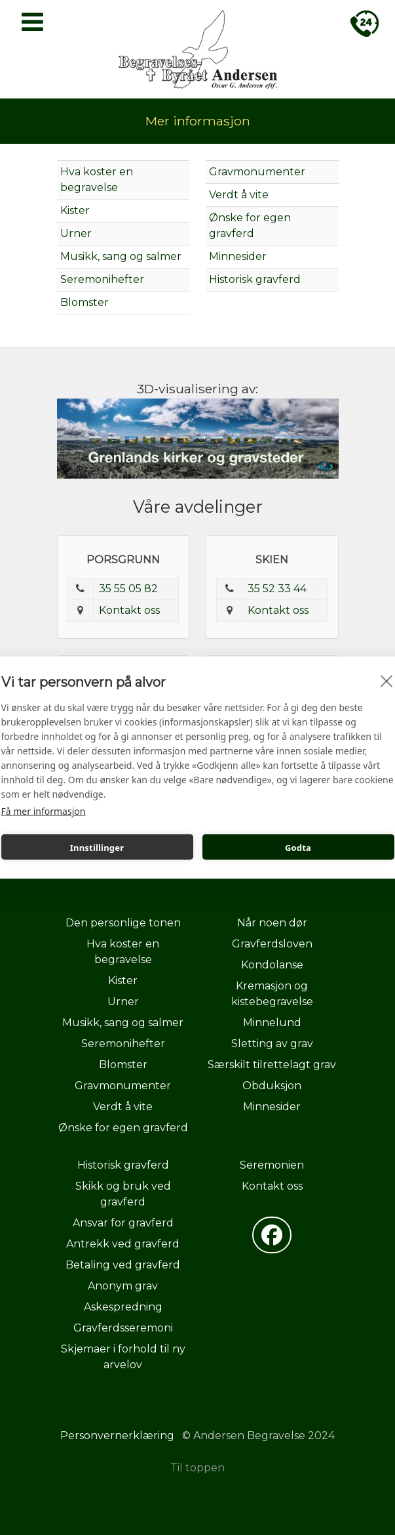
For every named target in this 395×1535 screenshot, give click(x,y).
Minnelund (272, 1022)
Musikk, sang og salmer (120, 256)
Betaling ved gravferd (123, 1265)
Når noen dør (272, 923)
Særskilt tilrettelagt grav (272, 1064)
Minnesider (238, 256)
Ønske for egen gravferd (123, 1127)
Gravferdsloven (272, 944)
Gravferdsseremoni (123, 1328)
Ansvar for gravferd (123, 1223)
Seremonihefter (102, 279)
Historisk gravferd (255, 279)
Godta (298, 847)
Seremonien (272, 1165)
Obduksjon (271, 1085)
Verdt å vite (239, 194)
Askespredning (123, 1307)
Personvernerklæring (117, 1435)
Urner (76, 233)
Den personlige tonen (123, 923)
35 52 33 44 (277, 588)
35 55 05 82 (128, 588)
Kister (75, 210)
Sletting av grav (272, 1043)
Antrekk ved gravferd (122, 1244)
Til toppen (197, 1467)
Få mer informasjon (43, 811)
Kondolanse (272, 965)
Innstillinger (97, 847)
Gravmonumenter (257, 171)
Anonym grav (123, 1286)
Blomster (84, 302)
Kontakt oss (129, 610)
